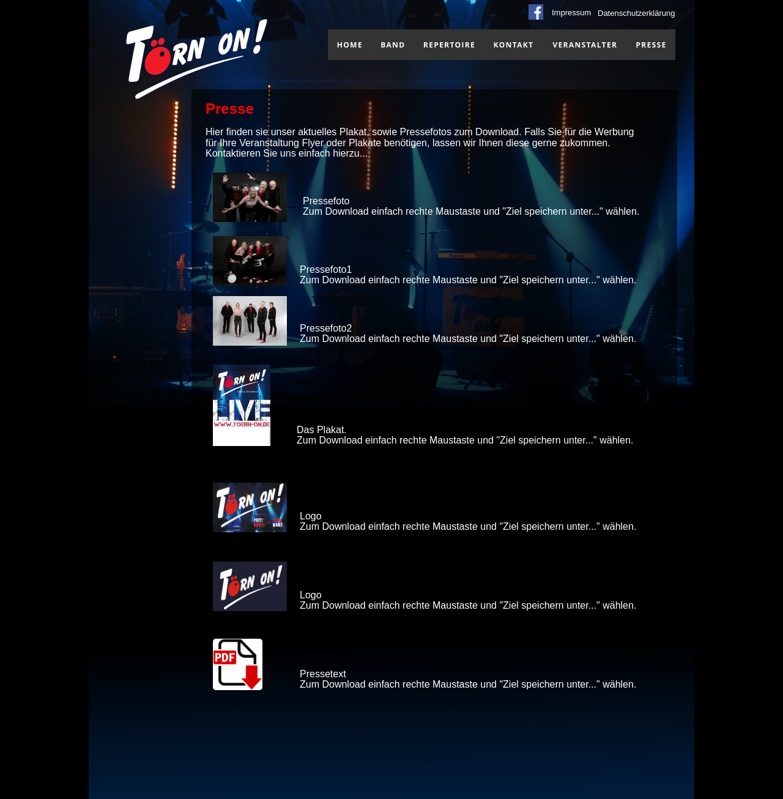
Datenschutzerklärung (636, 13)
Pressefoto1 (326, 269)
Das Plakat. (322, 430)
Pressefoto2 (326, 328)
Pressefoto (326, 201)
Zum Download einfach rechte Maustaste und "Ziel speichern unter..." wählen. (471, 211)
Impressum (571, 12)
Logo (311, 516)
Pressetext (323, 674)
